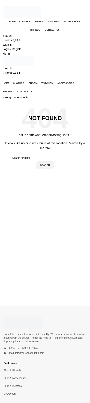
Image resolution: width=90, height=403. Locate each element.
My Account (10, 393)
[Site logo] (22, 11)
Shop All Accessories (15, 378)
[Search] (7, 35)
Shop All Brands (12, 370)
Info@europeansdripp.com (29, 353)
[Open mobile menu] (6, 53)
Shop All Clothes (13, 386)
